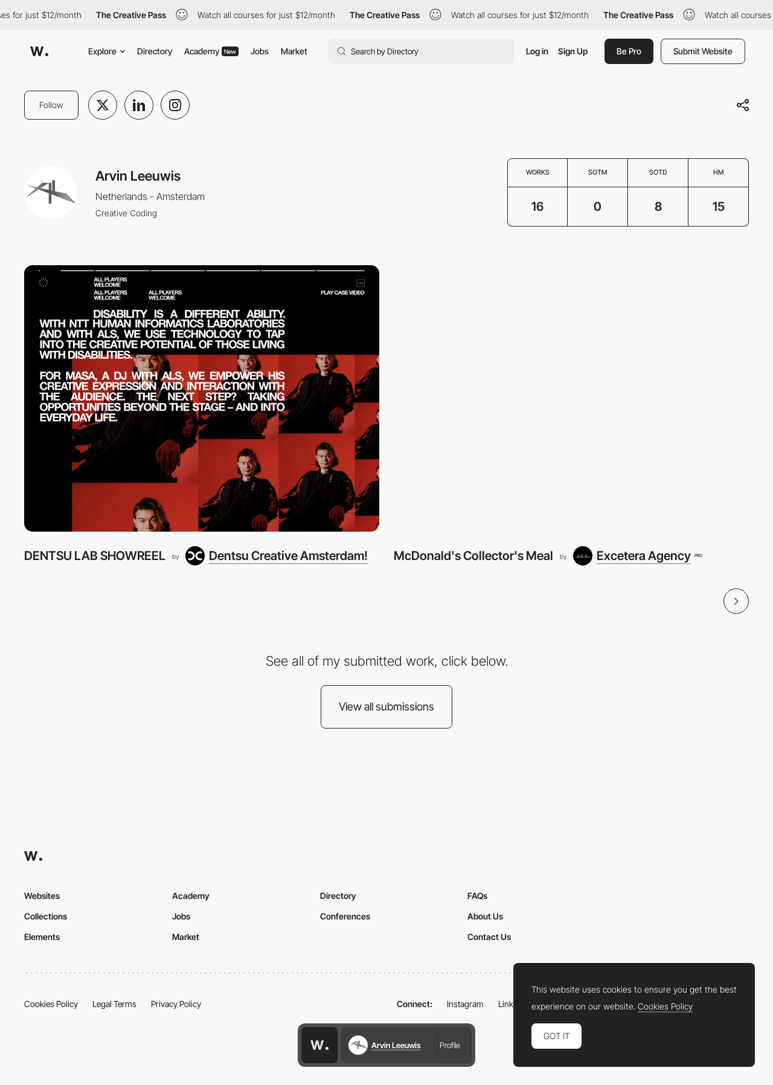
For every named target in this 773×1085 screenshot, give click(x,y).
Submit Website (703, 51)
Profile (450, 1045)
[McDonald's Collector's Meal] (571, 398)
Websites (42, 895)
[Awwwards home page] (319, 1045)
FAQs (477, 895)
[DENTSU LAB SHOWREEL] (201, 398)
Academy (211, 51)
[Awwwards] (39, 51)
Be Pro (629, 51)
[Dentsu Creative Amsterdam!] (276, 555)
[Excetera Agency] (637, 555)
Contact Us (489, 937)
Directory (154, 51)
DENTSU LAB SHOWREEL (94, 555)
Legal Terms (114, 1004)
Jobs (260, 51)
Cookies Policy (51, 1004)
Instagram (465, 1004)
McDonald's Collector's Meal (473, 555)
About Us (485, 916)
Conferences (345, 916)
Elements (42, 937)
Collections (45, 916)
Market (294, 51)
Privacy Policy (176, 1004)
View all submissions (386, 706)
